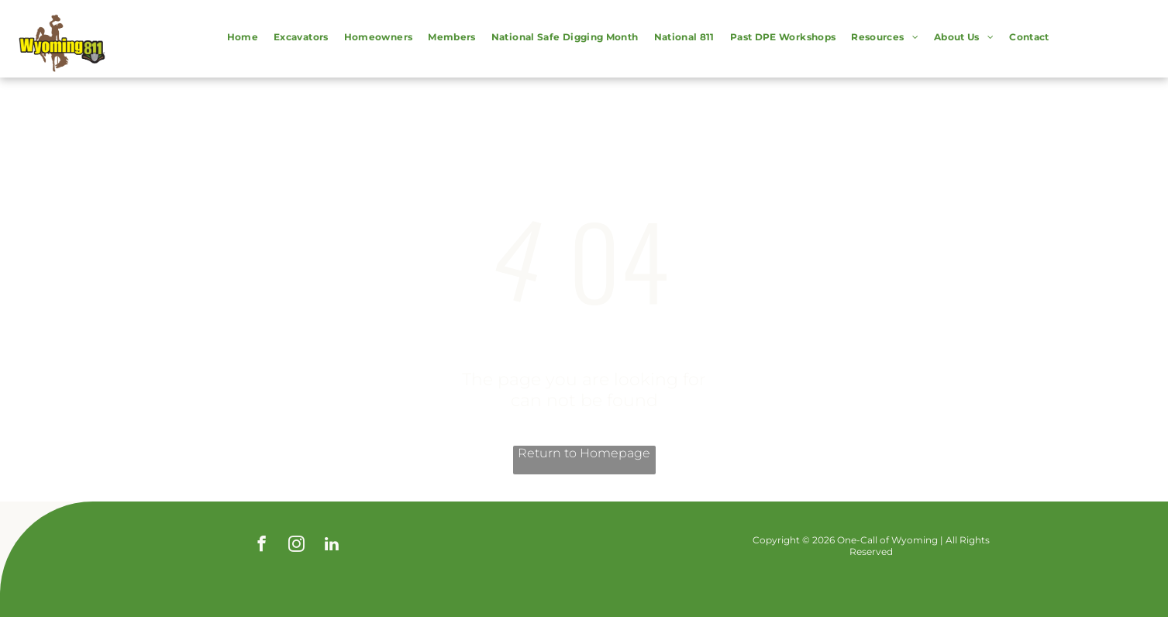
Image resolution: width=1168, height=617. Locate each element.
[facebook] (262, 546)
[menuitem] (242, 38)
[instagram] (296, 546)
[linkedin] (331, 546)
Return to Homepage (584, 453)
